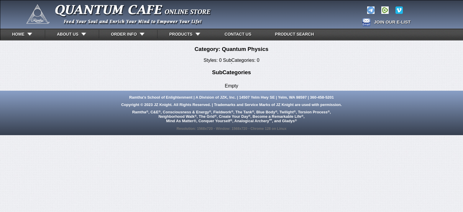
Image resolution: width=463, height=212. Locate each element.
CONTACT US (238, 34)
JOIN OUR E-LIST (392, 21)
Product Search (294, 34)
